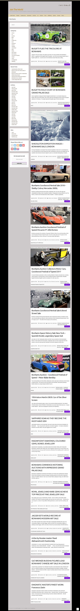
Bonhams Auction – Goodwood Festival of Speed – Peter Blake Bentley (49, 376)
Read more (67, 64)
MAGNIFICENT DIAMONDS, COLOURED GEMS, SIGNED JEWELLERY (48, 442)
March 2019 (14, 90)
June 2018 (13, 97)
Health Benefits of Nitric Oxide (17, 69)
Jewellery (50, 431)
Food (45, 15)
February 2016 (14, 120)
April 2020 (13, 87)
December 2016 (14, 106)
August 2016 (14, 112)
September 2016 (15, 111)
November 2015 (14, 123)
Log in (13, 132)
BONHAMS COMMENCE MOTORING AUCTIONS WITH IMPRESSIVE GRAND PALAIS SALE (48, 468)
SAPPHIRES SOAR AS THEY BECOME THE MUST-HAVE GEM (49, 419)
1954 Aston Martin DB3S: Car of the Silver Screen (49, 398)
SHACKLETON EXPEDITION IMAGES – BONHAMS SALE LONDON (47, 145)
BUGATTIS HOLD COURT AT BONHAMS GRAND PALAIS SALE (48, 91)
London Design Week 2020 (16, 79)
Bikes (13, 37)
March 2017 (14, 105)
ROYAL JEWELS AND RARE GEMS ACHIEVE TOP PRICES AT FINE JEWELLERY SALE (50, 493)
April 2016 (13, 117)
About (63, 15)
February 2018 (14, 100)
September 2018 (15, 93)
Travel (13, 58)
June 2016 (13, 115)
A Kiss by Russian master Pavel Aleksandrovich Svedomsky (44, 539)
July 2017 (13, 102)
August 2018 (14, 94)
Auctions (34, 15)
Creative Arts (23, 15)
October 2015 (14, 124)
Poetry (13, 50)
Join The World (16, 9)
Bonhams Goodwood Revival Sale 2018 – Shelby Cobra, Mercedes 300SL (49, 186)
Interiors (13, 44)
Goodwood (29, 15)
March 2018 (14, 99)
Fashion (41, 15)
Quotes (54, 15)
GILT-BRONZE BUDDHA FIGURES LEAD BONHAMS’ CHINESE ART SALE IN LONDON (50, 562)
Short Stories (14, 52)
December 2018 (14, 91)
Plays (13, 49)
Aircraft (47, 345)
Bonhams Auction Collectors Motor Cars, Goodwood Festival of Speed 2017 (49, 270)
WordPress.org (14, 136)
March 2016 (14, 118)
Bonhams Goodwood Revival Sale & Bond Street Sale (49, 311)
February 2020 (14, 88)
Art (37, 15)
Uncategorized (14, 59)
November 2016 (14, 108)
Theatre (17, 15)
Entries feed (14, 133)
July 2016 (13, 114)
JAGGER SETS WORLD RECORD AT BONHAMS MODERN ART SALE (46, 517)
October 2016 (14, 109)
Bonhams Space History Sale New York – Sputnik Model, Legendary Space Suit (49, 334)
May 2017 (13, 103)
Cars (51, 61)
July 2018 (13, 96)
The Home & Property (16, 55)
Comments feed (14, 135)
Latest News (12, 15)
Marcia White (35, 61)
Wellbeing (50, 15)
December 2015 (14, 121)
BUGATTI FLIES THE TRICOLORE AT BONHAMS (47, 49)
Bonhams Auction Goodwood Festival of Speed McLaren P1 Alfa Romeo (49, 228)
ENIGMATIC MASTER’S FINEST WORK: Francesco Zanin (48, 586)
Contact (58, 15)
